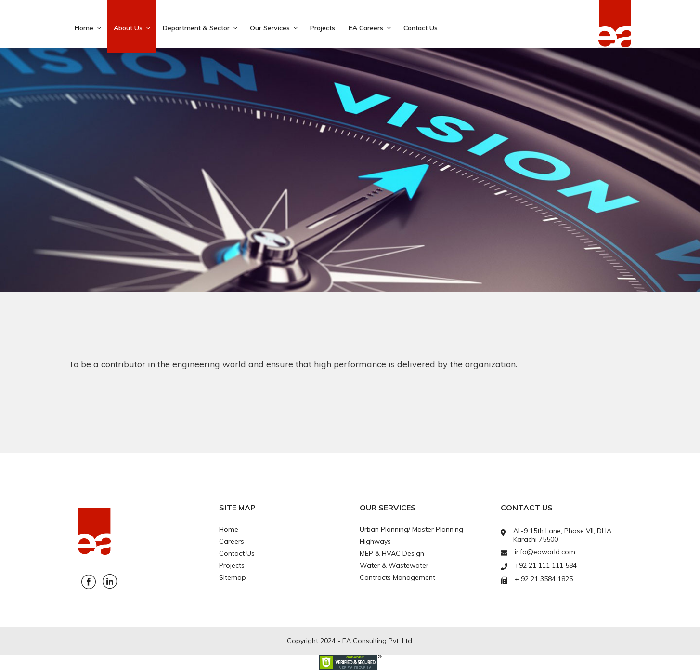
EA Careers (370, 28)
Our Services (274, 28)
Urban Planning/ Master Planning (411, 529)
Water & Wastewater (394, 565)
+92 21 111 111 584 (546, 565)
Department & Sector (201, 28)
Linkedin (110, 581)
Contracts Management (397, 577)
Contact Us (420, 28)
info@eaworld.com (545, 552)
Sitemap (232, 577)
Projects (322, 28)
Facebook (88, 582)
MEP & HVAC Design (392, 553)
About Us (133, 28)
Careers (231, 541)
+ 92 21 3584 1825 (544, 579)
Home (89, 28)
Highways (375, 541)
